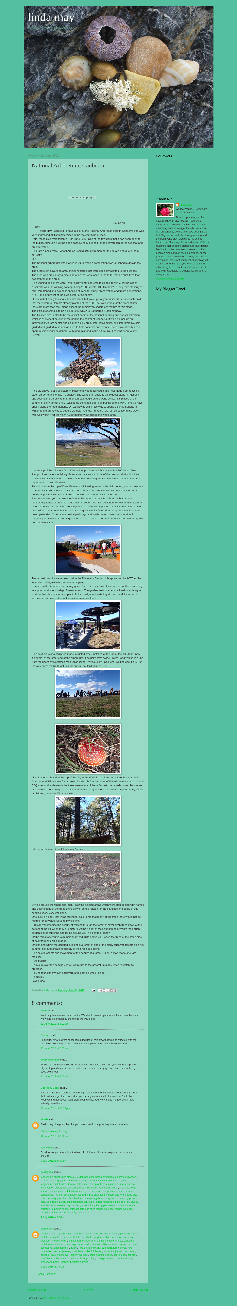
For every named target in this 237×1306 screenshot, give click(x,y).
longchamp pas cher (101, 1205)
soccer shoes (114, 1240)
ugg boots (99, 1198)
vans (68, 1233)
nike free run (122, 1201)
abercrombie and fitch (72, 1258)
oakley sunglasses (125, 1176)
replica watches (105, 1208)
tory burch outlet (115, 1198)
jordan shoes (95, 1191)
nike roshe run (59, 1240)
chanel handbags (50, 1180)
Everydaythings (50, 1059)
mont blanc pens (82, 1233)
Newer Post (37, 1290)
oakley (85, 1240)
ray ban (101, 1247)
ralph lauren (78, 1244)
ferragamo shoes (117, 1247)
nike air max (68, 1176)
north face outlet (81, 1251)
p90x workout (109, 1244)
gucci (115, 1233)
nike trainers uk (87, 1247)
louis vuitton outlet (106, 1180)
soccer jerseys (62, 1251)
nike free (124, 1187)
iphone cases (98, 1240)
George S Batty (50, 1087)
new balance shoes (59, 1244)
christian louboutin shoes (55, 1208)
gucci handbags (105, 1201)
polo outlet (82, 1184)
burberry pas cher (57, 1198)
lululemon (96, 1251)
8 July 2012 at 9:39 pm (53, 1160)
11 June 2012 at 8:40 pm (55, 1076)
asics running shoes (101, 1254)
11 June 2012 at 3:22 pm (55, 1023)
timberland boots (50, 1261)
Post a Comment (46, 1273)
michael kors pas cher (82, 1208)
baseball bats (48, 1254)
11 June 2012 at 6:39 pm (55, 1048)
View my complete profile (170, 278)
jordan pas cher (85, 1176)
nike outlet (91, 1187)
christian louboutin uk (80, 1198)
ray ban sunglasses (73, 1187)
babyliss (97, 1237)
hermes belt (84, 1237)
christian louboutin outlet (80, 1201)
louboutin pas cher (88, 1194)
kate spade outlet (108, 1187)
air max (122, 1180)
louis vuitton (107, 1194)
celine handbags (112, 1237)
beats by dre (58, 1233)
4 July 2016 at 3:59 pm (53, 1266)
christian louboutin (124, 1205)
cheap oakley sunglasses (104, 1184)
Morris (44, 1119)
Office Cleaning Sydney (54, 1131)
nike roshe (83, 1212)
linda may (51, 16)
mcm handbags (123, 1258)
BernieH (45, 1035)
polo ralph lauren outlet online (78, 1180)
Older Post (139, 1290)
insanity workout (79, 1254)
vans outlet (54, 1237)
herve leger (119, 1254)
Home (88, 1290)
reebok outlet (69, 1237)
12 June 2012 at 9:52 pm (55, 1136)
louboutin (109, 1251)
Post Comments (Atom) (56, 1298)
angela (45, 1010)
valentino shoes (101, 1233)
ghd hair (90, 1258)
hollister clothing (79, 1261)
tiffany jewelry (79, 1191)
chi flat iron (75, 1240)
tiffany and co (127, 1184)
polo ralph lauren (56, 1201)
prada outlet (69, 1212)
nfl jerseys (63, 1254)
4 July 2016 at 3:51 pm (53, 1217)
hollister (45, 1233)
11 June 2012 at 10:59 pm (55, 1108)
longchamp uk (61, 1247)
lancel (74, 1247)
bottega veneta (105, 1258)
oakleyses (47, 1172)
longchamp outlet (50, 1176)
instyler (65, 1261)
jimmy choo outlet (125, 1251)
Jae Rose (46, 1147)
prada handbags (104, 1176)
